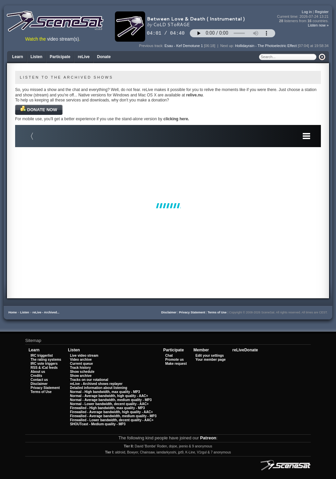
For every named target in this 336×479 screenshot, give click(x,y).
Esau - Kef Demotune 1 (184, 46)
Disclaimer (169, 312)
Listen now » (318, 25)
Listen (24, 312)
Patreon (208, 437)
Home (12, 312)
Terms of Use (217, 312)
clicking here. (176, 119)
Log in (307, 12)
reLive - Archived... (46, 312)
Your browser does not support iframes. (168, 205)
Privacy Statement (192, 312)
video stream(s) (63, 39)
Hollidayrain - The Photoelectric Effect (266, 46)
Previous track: (152, 46)
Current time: (303, 16)
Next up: (227, 46)
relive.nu (194, 95)
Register (322, 12)
